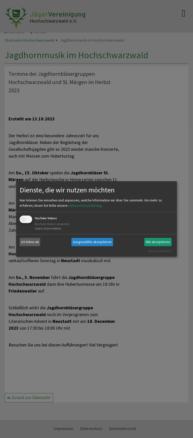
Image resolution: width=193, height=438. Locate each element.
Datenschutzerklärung (85, 205)
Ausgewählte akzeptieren (92, 242)
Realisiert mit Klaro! (159, 251)
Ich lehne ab (30, 242)
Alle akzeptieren (158, 242)
